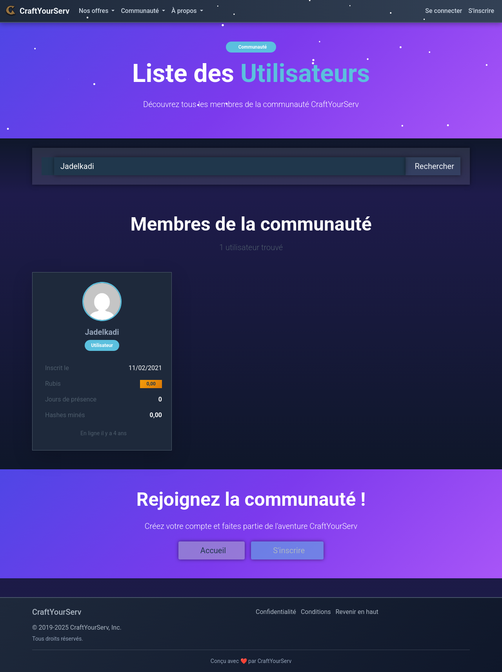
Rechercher (434, 166)
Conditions (316, 612)
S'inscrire (481, 11)
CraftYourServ (37, 11)
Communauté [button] (140, 11)
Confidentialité (276, 612)
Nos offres (94, 11)
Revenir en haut (357, 612)
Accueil (213, 550)
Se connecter (443, 11)
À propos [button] (184, 11)
